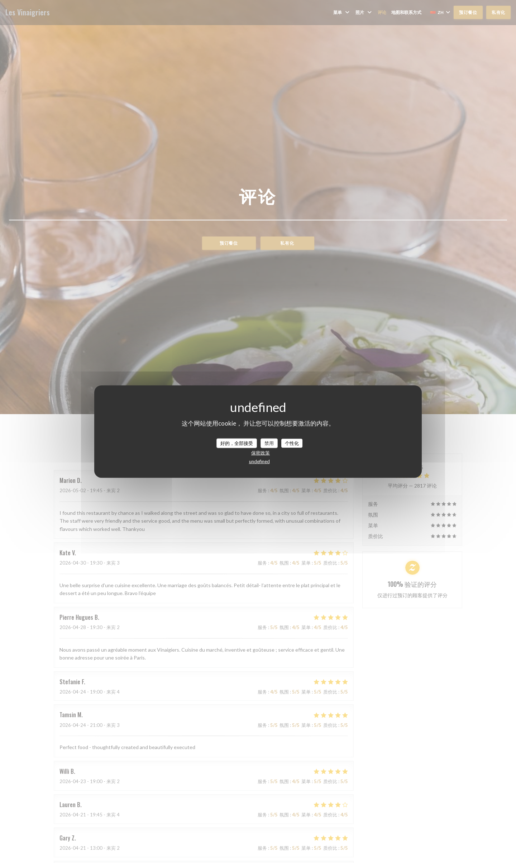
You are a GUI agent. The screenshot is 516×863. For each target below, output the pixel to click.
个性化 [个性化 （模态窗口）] (292, 443)
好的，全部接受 (236, 443)
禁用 (269, 443)
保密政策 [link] (260, 453)
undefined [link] (259, 461)
